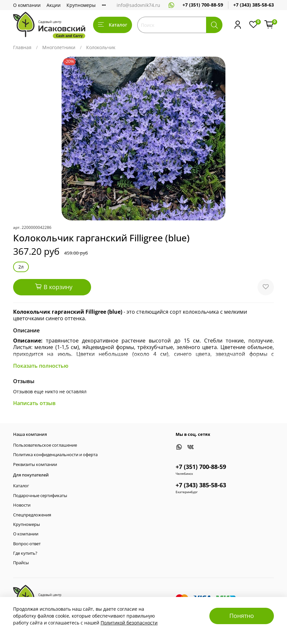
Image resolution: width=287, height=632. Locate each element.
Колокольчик (100, 47)
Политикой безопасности (129, 623)
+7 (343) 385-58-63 (253, 5)
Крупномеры (81, 5)
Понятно (241, 616)
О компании (27, 5)
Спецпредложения (32, 515)
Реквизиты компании (35, 464)
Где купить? (25, 553)
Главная (22, 47)
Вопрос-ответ (27, 544)
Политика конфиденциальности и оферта (55, 454)
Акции (54, 5)
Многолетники (58, 47)
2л (21, 267)
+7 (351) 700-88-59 (202, 5)
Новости (21, 505)
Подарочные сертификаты (40, 495)
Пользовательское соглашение (45, 445)
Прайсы (21, 563)
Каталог (112, 25)
